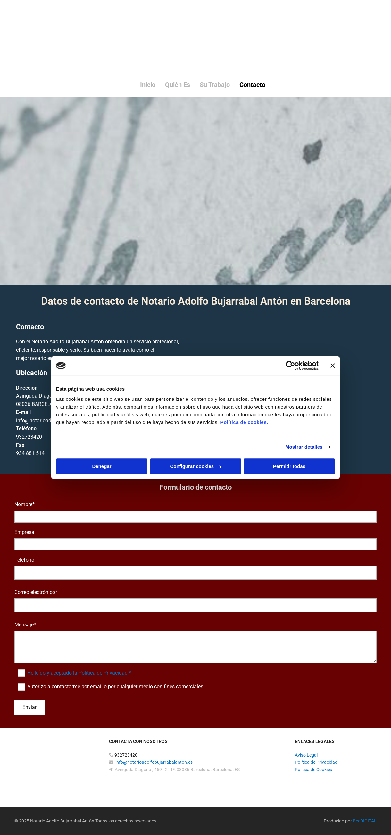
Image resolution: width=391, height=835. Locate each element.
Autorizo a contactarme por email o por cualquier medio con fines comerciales (115, 687)
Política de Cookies (313, 769)
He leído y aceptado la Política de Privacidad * (79, 673)
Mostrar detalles (304, 447)
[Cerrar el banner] (332, 365)
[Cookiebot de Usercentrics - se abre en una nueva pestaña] (290, 365)
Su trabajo (215, 85)
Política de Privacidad (316, 762)
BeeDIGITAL (365, 820)
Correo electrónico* (35, 592)
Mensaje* (25, 625)
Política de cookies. (244, 422)
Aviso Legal (306, 755)
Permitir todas (289, 466)
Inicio (147, 85)
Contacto (252, 85)
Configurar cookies (195, 466)
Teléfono (24, 560)
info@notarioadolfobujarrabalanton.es (154, 762)
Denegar (101, 466)
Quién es (177, 85)
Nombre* (24, 504)
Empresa (24, 532)
